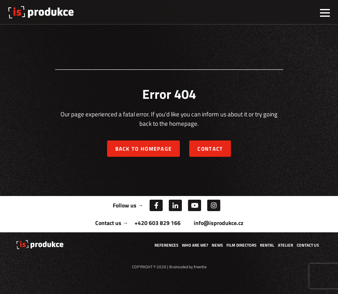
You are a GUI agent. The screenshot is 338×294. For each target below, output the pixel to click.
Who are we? (195, 245)
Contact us (308, 245)
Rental (267, 245)
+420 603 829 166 (157, 222)
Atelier (285, 245)
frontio (200, 267)
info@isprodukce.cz (218, 222)
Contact (210, 149)
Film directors (241, 245)
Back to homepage (143, 149)
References (166, 245)
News (217, 245)
